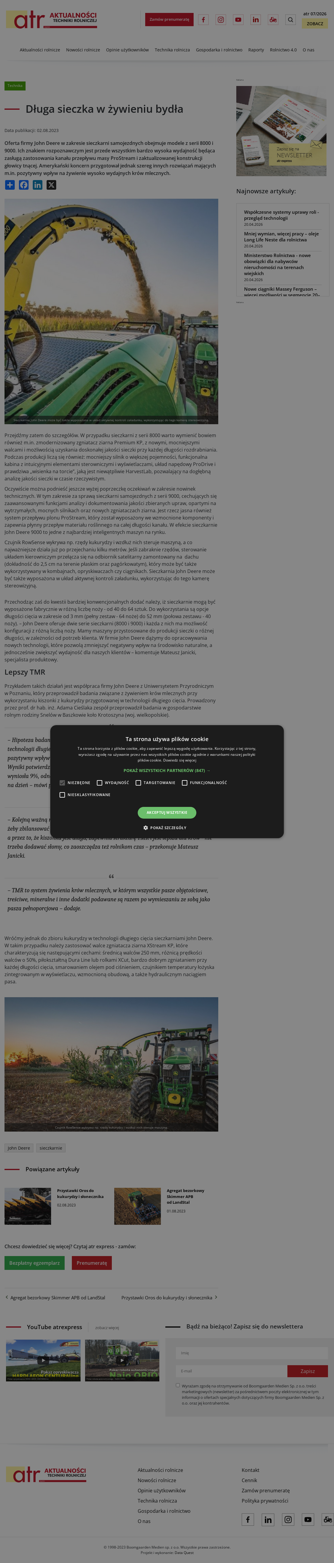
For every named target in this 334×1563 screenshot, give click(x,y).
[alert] (167, 781)
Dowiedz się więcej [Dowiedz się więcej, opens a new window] (179, 760)
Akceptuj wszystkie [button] (167, 812)
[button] (167, 770)
